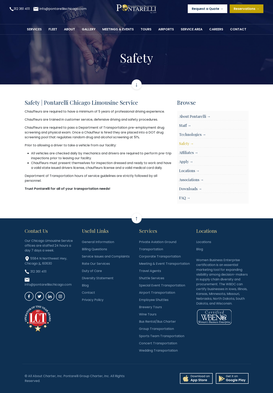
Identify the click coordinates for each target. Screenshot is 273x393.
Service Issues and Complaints (106, 256)
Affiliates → (188, 152)
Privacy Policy (93, 300)
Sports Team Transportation (161, 336)
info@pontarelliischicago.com (63, 8)
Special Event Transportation (162, 285)
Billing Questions (94, 249)
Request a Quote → (207, 8)
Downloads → (190, 188)
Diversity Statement (98, 278)
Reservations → (246, 8)
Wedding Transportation (158, 350)
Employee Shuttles (153, 300)
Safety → (186, 143)
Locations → (189, 170)
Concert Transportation (158, 343)
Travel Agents (150, 271)
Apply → (186, 161)
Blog (85, 285)
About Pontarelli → (195, 116)
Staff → (185, 125)
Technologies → (192, 134)
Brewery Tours (150, 307)
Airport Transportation (157, 292)
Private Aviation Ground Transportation (157, 245)
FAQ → (184, 197)
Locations (203, 242)
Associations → (191, 179)
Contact (88, 292)
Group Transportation (156, 328)
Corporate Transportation (160, 256)
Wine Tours (147, 314)
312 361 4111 (22, 8)
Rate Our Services (96, 263)
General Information (98, 242)
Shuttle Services (151, 278)
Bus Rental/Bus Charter (157, 321)
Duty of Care (92, 271)
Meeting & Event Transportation (164, 263)
